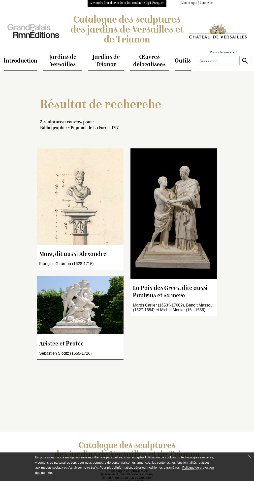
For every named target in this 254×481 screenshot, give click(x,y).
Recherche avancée (223, 52)
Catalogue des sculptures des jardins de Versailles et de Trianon (127, 30)
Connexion (207, 3)
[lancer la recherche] (244, 60)
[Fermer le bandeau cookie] (250, 457)
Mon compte (189, 3)
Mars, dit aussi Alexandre (72, 254)
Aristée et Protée (61, 344)
